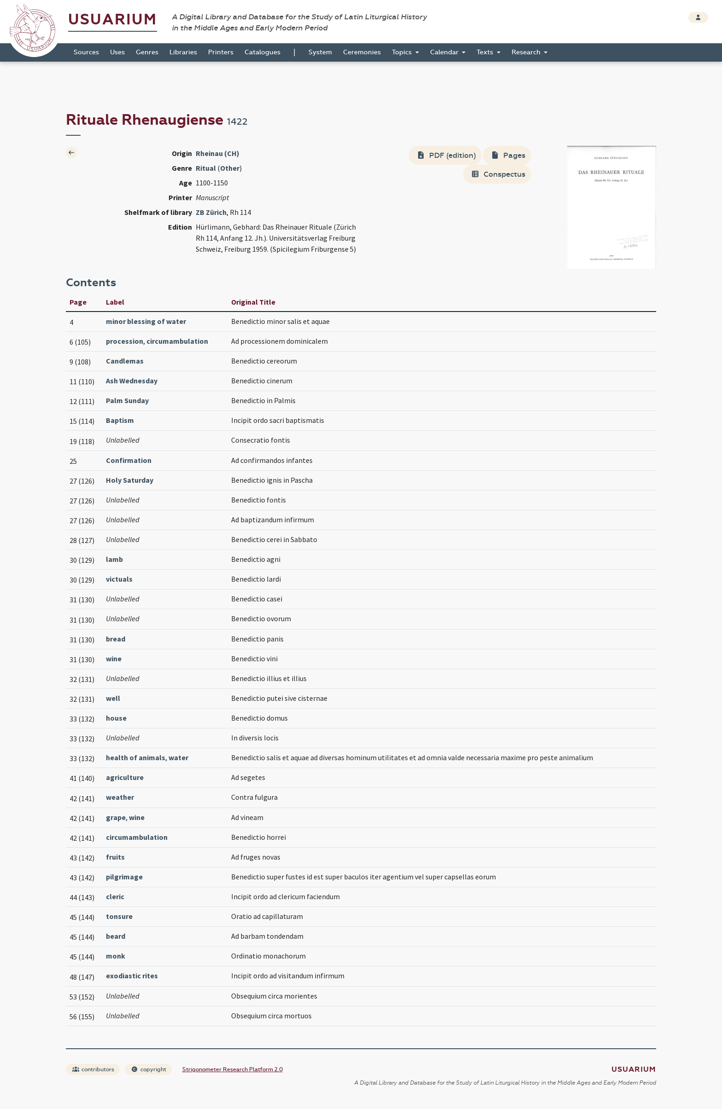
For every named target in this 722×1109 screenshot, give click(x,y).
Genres (147, 52)
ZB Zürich (211, 212)
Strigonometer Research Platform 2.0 (232, 1069)
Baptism (120, 420)
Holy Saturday (129, 480)
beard (115, 936)
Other (229, 168)
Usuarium (112, 20)
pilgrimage (124, 876)
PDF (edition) (446, 155)
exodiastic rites (132, 975)
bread (115, 638)
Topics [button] (402, 52)
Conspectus (498, 174)
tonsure (119, 916)
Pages (507, 155)
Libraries (183, 52)
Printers (220, 52)
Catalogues (262, 52)
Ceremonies (362, 52)
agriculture (125, 777)
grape (116, 817)
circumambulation (177, 341)
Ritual (206, 168)
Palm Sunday (127, 400)
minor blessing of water (146, 321)
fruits (115, 856)
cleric (115, 896)
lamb (114, 559)
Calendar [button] (445, 52)
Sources (86, 52)
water (178, 757)
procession (124, 341)
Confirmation (128, 460)
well (113, 698)
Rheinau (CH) (217, 153)
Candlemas (125, 360)
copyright (148, 1069)
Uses (117, 52)
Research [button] (527, 52)
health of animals (135, 757)
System (320, 52)
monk (115, 955)
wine (114, 658)
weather (120, 797)
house (116, 717)
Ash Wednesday (131, 380)
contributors (93, 1069)
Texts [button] (486, 52)
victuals (119, 578)
